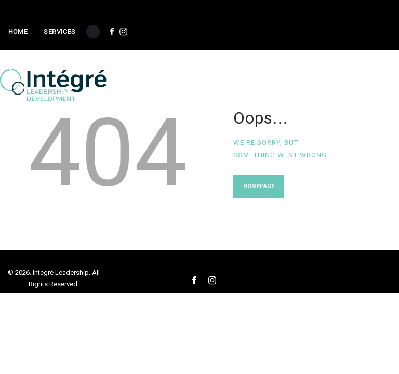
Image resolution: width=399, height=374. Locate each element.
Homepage (258, 186)
